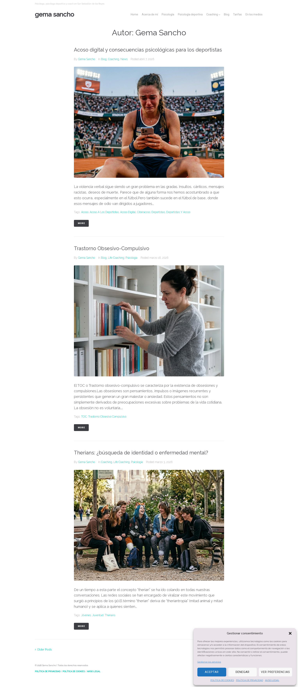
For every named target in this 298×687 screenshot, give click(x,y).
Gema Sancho (54, 14)
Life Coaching (116, 265)
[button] (290, 633)
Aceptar (212, 672)
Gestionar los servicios (209, 661)
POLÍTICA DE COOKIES (222, 680)
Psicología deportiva (190, 14)
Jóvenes (86, 622)
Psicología (168, 14)
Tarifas (237, 14)
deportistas (158, 219)
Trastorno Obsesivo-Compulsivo (114, 256)
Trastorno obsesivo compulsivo (107, 424)
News (124, 66)
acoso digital (128, 219)
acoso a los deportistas (104, 219)
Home (134, 14)
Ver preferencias (275, 672)
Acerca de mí (150, 14)
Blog (226, 14)
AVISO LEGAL (272, 680)
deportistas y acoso (178, 219)
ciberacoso (143, 219)
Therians (110, 622)
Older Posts (43, 657)
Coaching (212, 14)
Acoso (84, 219)
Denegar (242, 672)
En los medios (254, 14)
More (81, 231)
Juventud (97, 622)
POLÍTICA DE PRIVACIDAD (249, 680)
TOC (84, 424)
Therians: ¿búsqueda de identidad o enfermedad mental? (146, 460)
